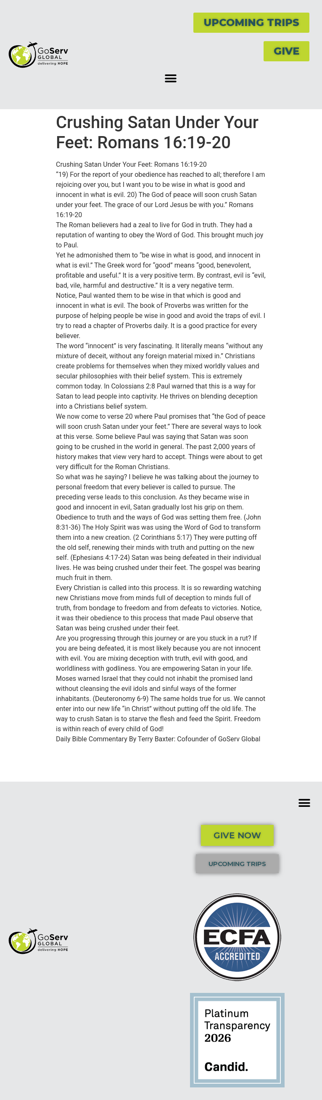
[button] (170, 78)
